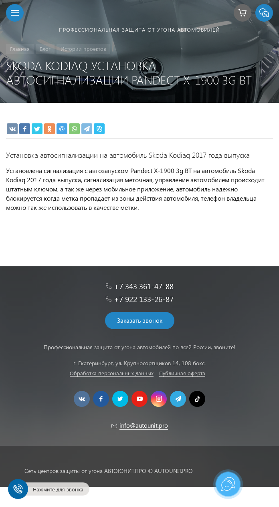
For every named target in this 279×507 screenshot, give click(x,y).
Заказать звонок (139, 320)
